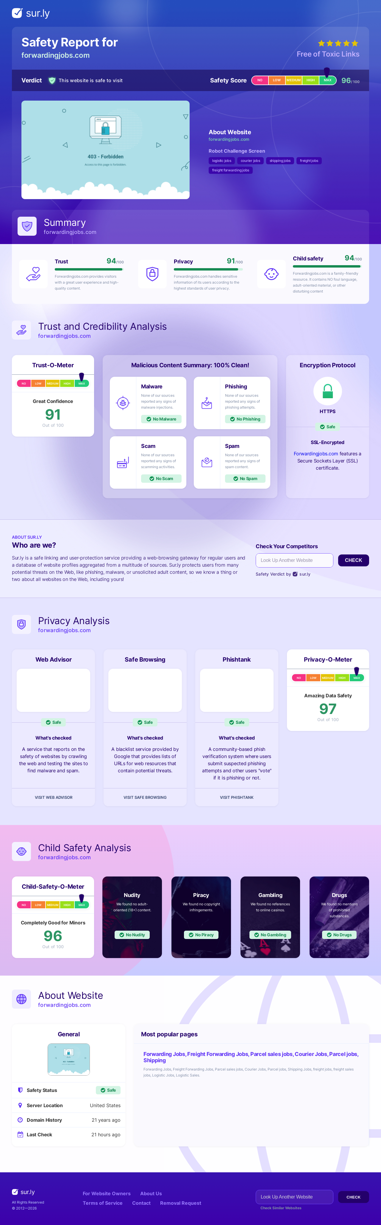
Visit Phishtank (237, 797)
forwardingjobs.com (55, 55)
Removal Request (180, 1203)
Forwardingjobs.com (316, 454)
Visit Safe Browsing (145, 797)
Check (353, 560)
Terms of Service (103, 1203)
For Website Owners (107, 1193)
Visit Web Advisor (53, 797)
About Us (151, 1193)
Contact (141, 1203)
